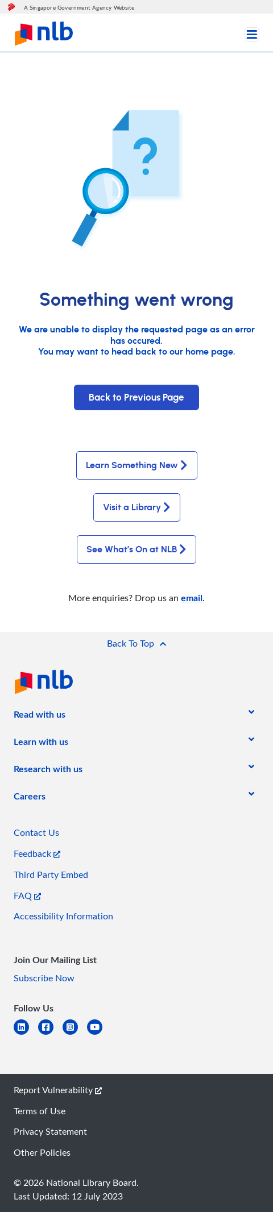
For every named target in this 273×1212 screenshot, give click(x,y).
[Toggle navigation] (252, 34)
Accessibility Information (63, 916)
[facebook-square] (50, 1033)
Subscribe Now (44, 978)
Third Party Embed (51, 874)
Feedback (37, 853)
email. (193, 597)
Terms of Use (39, 1111)
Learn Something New (137, 465)
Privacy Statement (50, 1131)
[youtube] (99, 1033)
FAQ (27, 895)
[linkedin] (26, 1033)
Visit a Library (137, 507)
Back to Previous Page (136, 397)
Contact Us (36, 832)
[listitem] (39, 716)
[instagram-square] (75, 1033)
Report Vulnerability (58, 1090)
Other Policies (42, 1152)
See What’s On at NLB (136, 549)
